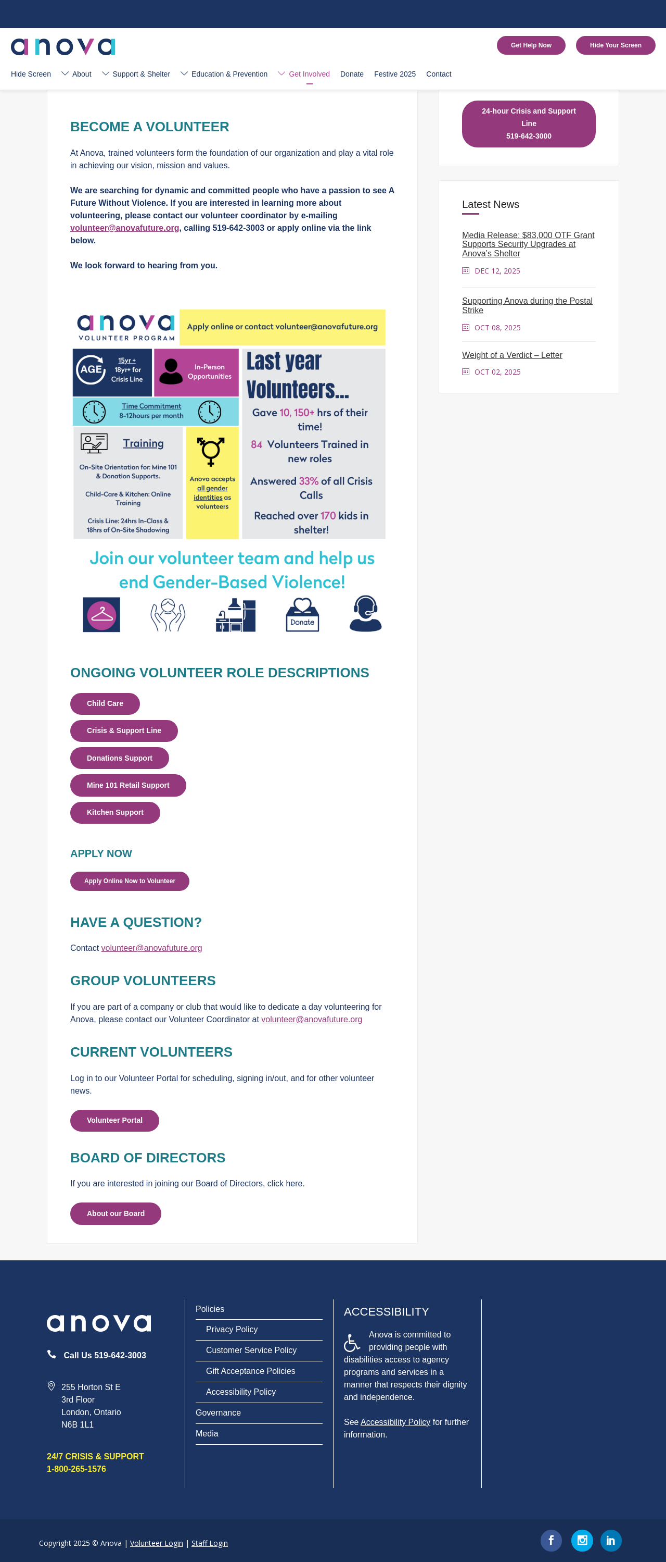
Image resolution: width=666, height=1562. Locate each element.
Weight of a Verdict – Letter (512, 355)
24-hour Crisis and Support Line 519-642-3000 (528, 123)
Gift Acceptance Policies (251, 1371)
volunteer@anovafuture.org (124, 228)
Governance (218, 1412)
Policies (210, 1309)
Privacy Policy (232, 1329)
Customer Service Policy (251, 1350)
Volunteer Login (156, 1543)
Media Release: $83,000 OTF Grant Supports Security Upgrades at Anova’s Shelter (528, 244)
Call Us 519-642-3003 (104, 1355)
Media (207, 1433)
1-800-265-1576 (76, 1469)
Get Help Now (531, 45)
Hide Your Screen (616, 45)
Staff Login (209, 1543)
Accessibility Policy (241, 1391)
